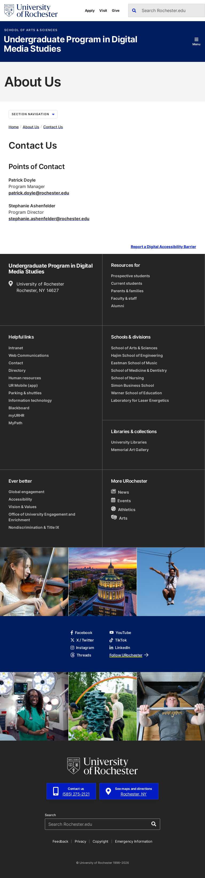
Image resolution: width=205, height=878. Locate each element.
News (120, 492)
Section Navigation (33, 114)
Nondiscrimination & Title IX (34, 527)
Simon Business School (132, 385)
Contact (16, 362)
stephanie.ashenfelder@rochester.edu (49, 219)
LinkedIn (119, 647)
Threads (80, 655)
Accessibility (20, 499)
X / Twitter (82, 640)
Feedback (60, 841)
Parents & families (127, 290)
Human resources (25, 377)
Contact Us (53, 126)
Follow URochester (128, 655)
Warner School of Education (136, 392)
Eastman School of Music (134, 362)
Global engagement (26, 491)
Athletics (123, 509)
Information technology (30, 400)
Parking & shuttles (25, 392)
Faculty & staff (124, 298)
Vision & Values (23, 506)
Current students (126, 283)
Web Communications (29, 355)
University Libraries (129, 442)
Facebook (81, 632)
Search (50, 815)
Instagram (82, 647)
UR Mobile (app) (23, 385)
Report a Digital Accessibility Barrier (163, 246)
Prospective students (130, 275)
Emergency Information (133, 841)
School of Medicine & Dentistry (139, 370)
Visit (103, 10)
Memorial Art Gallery (130, 449)
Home (14, 126)
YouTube (120, 632)
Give (116, 10)
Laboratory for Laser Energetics (140, 400)
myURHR (16, 415)
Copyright (100, 841)
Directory (17, 370)
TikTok (118, 640)
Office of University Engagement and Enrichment (42, 517)
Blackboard (19, 407)
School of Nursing (127, 377)
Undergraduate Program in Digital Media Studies (70, 44)
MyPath (15, 422)
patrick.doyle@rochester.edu (39, 193)
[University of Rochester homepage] (31, 10)
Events (121, 500)
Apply (90, 10)
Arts (119, 518)
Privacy (80, 841)
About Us (31, 126)
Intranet (16, 347)
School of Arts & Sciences (30, 30)
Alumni (117, 305)
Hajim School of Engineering (137, 355)
